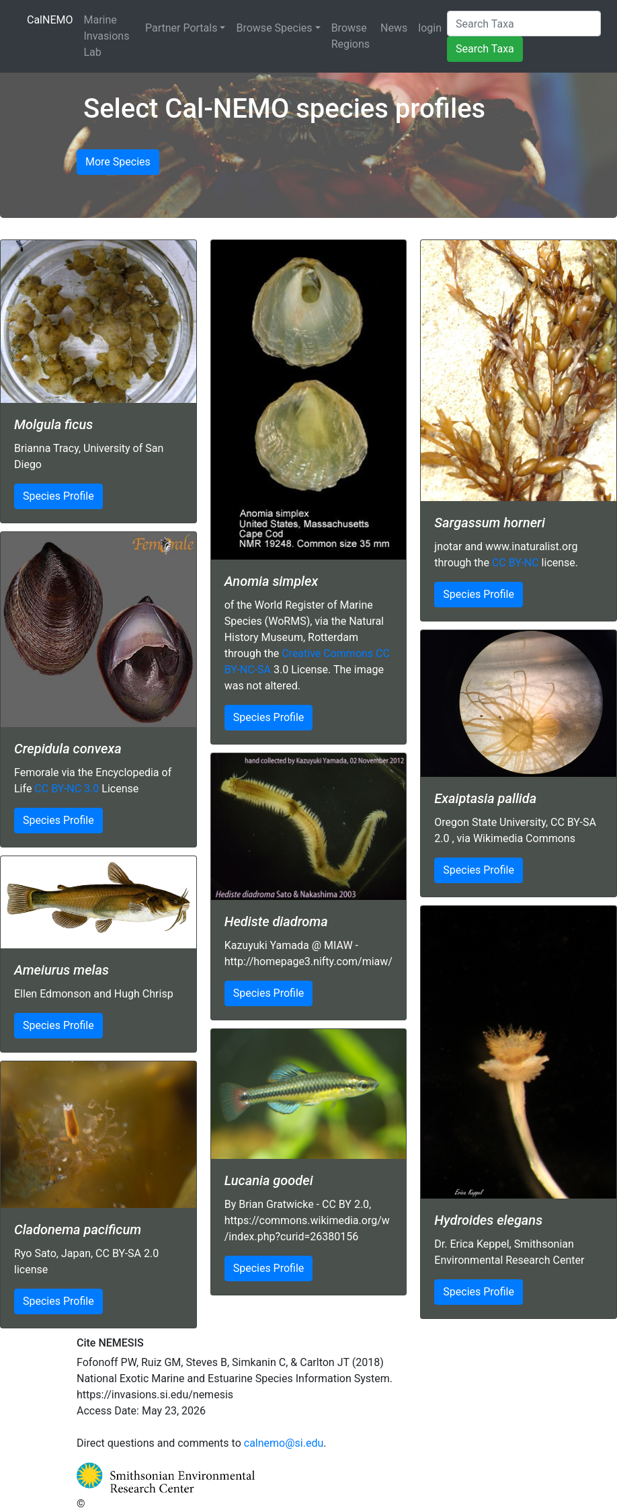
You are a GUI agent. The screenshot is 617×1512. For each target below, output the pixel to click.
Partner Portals (181, 28)
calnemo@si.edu (284, 1443)
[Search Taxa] (524, 23)
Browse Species (274, 28)
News (393, 28)
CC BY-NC (515, 562)
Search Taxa (485, 48)
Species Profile (58, 496)
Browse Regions (350, 36)
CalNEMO (53, 18)
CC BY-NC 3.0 (66, 788)
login (430, 28)
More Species (118, 161)
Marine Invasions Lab (107, 36)
